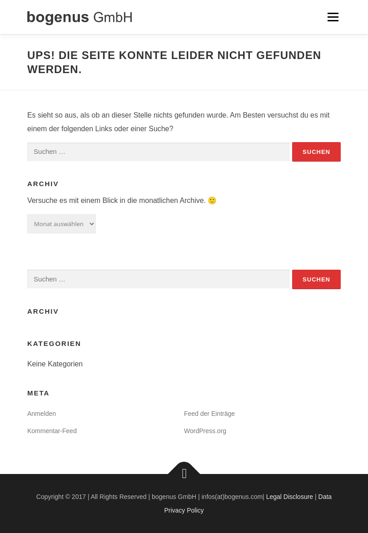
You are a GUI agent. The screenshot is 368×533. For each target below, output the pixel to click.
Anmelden (41, 413)
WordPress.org (205, 430)
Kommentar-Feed (52, 430)
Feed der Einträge (209, 413)
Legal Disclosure (289, 496)
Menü (333, 17)
